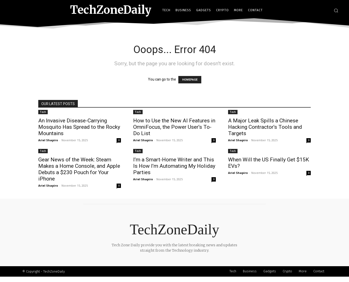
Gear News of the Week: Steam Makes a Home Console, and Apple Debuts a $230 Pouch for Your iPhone (79, 169)
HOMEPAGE (189, 79)
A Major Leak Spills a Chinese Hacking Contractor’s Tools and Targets (265, 127)
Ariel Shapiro (48, 140)
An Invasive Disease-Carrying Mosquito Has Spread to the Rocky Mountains (79, 127)
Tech (43, 112)
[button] (336, 10)
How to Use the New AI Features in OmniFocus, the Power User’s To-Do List (174, 127)
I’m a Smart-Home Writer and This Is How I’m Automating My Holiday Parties (174, 166)
